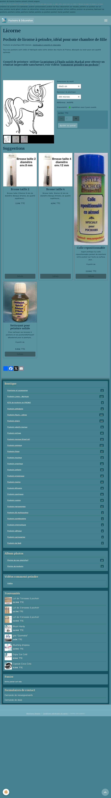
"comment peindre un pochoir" (80, 64)
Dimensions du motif (65, 81)
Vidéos (10, 583)
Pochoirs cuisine (55, 500)
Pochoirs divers (55, 420)
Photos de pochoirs (55, 566)
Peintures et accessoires (55, 390)
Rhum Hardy (19, 626)
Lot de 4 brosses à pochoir (26, 617)
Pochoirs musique (55, 457)
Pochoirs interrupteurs (55, 524)
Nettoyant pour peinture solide (20, 327)
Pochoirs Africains (55, 488)
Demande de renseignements (19, 695)
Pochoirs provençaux (55, 475)
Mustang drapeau (21, 645)
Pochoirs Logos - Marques (55, 396)
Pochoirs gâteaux (55, 530)
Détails (20, 276)
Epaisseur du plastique (66, 92)
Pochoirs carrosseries (55, 537)
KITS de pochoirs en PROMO (55, 402)
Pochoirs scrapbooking (55, 518)
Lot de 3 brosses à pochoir (26, 607)
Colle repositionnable (91, 247)
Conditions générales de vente (55, 714)
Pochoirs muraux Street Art (55, 439)
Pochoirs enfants (55, 469)
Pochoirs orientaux (55, 463)
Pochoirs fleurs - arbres (55, 414)
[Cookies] (6, 792)
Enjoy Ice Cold (20, 654)
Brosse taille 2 (20, 189)
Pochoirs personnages (55, 506)
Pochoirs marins (55, 482)
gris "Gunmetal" (20, 635)
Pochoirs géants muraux (55, 427)
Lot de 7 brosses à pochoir (26, 598)
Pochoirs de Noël (55, 543)
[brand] (18, 20)
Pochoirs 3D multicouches (55, 512)
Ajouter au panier (68, 125)
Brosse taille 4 (55, 189)
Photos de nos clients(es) (55, 560)
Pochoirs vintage (55, 433)
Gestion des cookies (77, 714)
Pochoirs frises (55, 451)
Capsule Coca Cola (22, 663)
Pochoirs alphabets (55, 408)
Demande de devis (13, 700)
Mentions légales (33, 714)
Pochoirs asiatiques (55, 494)
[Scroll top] (105, 792)
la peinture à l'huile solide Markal (62, 61)
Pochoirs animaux (55, 445)
